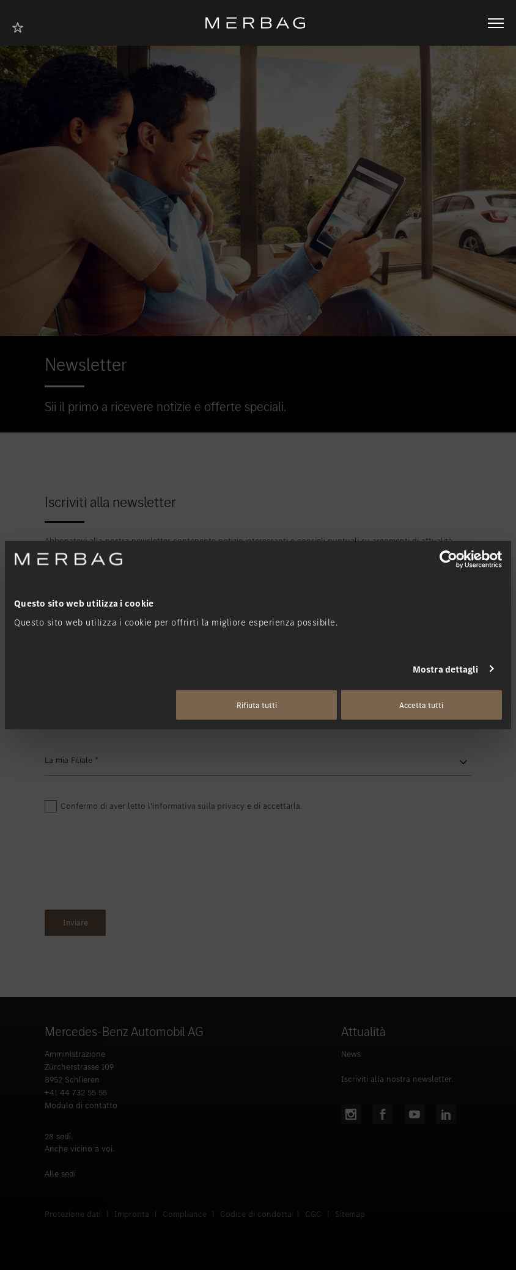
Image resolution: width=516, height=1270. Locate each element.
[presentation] (137, 864)
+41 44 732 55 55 (76, 1092)
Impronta (131, 1214)
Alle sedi (60, 1174)
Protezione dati (73, 1214)
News (351, 1054)
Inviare (75, 923)
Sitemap (350, 1214)
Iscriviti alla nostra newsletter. (397, 1079)
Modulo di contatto (81, 1105)
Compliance (185, 1214)
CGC (313, 1214)
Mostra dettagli (446, 669)
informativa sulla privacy (198, 806)
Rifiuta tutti (257, 705)
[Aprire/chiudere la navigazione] (496, 23)
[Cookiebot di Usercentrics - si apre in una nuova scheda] (448, 559)
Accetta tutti (421, 705)
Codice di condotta (256, 1214)
